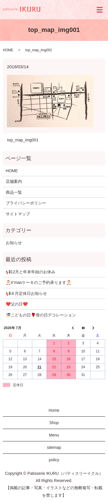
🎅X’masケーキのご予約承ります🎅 (38, 282)
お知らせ (14, 242)
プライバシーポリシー (26, 203)
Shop (54, 422)
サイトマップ (18, 214)
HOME (8, 50)
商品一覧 (14, 192)
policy (54, 460)
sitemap (54, 447)
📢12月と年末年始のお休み (31, 271)
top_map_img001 (22, 140)
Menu (54, 435)
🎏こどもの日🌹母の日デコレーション (41, 315)
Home (54, 410)
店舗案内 (14, 181)
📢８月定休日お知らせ (26, 293)
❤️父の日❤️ (17, 304)
